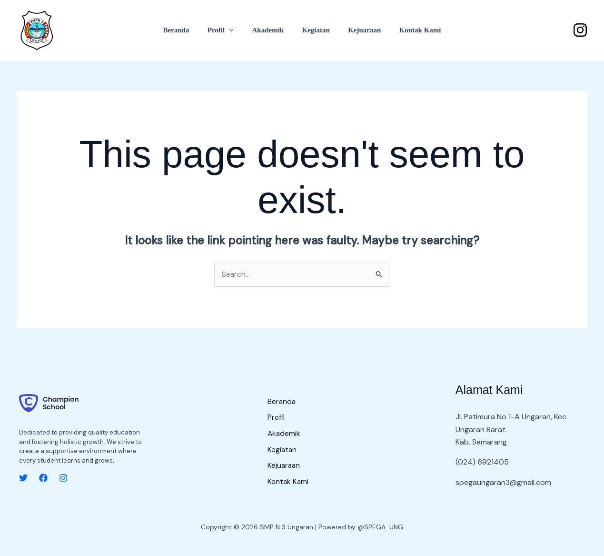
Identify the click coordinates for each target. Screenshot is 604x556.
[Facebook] (43, 478)
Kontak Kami (410, 30)
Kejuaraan (358, 30)
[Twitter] (23, 478)
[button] (235, 30)
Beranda (186, 30)
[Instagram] (580, 30)
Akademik (270, 30)
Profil (226, 30)
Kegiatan (313, 30)
